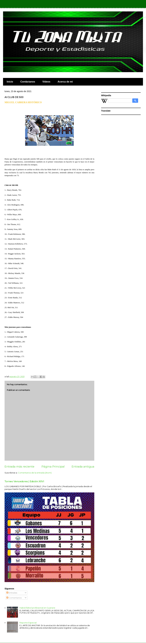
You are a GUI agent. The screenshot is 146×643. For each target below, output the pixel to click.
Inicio (10, 81)
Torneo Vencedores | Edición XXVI (24, 481)
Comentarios (14, 598)
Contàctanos (27, 81)
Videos (46, 81)
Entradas (11, 592)
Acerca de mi (65, 81)
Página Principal (53, 466)
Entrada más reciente (19, 466)
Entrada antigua (83, 466)
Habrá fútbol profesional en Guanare (37, 608)
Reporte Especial (27, 622)
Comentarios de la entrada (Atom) (35, 472)
